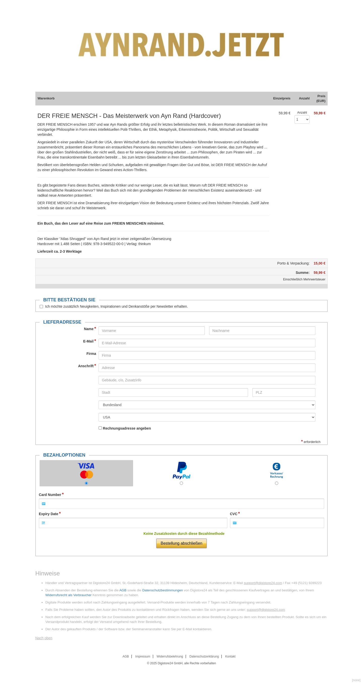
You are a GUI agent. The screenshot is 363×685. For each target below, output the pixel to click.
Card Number (50, 495)
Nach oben (43, 638)
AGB (122, 590)
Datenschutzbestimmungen (162, 590)
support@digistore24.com (263, 583)
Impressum (142, 656)
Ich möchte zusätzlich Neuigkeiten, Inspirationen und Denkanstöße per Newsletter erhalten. (116, 306)
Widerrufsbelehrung (170, 656)
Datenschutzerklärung (204, 656)
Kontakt (230, 656)
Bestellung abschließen (181, 543)
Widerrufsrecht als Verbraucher (68, 595)
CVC (233, 514)
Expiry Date (48, 514)
